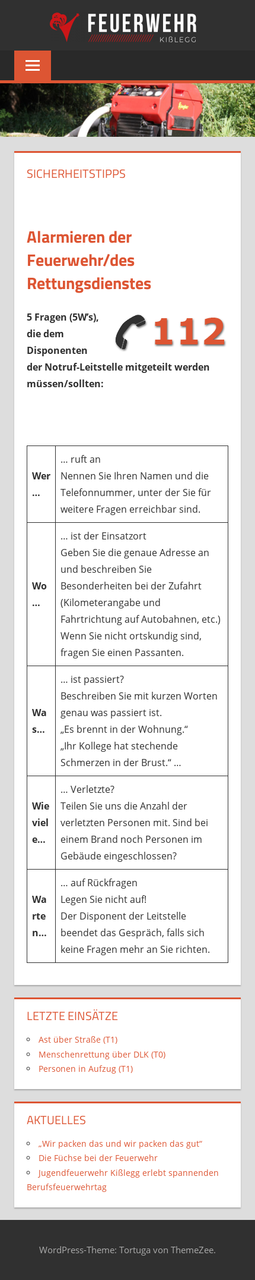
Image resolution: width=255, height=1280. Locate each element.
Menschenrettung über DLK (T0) (102, 1054)
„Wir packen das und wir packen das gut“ (120, 1143)
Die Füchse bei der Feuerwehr (98, 1157)
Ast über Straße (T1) (78, 1039)
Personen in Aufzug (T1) (86, 1068)
